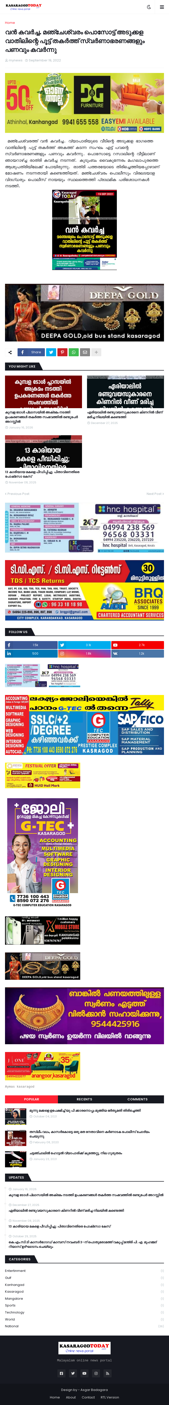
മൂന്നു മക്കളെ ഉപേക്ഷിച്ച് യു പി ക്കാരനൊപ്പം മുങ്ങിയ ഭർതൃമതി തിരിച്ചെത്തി (85, 1110)
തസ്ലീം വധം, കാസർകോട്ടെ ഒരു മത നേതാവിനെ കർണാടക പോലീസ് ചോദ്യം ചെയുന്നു (89, 1134)
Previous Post (18, 493)
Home (10, 22)
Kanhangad (84, 1285)
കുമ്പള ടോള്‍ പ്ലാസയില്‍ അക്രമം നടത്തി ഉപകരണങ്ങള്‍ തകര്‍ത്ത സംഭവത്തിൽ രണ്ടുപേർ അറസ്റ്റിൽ (41, 417)
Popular (31, 1099)
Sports (84, 1305)
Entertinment (84, 1271)
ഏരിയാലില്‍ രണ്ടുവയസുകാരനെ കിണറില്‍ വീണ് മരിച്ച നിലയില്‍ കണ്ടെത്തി (124, 414)
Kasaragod (84, 1291)
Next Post (154, 493)
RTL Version (110, 1397)
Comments (137, 1099)
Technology (84, 1312)
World (84, 1319)
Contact (88, 1397)
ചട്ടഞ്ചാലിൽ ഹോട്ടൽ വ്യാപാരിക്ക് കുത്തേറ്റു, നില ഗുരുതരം (75, 1153)
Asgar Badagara (94, 1389)
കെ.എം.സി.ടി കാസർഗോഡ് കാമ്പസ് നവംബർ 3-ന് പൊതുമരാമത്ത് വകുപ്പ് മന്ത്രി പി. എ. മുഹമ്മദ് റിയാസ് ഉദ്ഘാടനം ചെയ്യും (82, 1244)
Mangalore (84, 1298)
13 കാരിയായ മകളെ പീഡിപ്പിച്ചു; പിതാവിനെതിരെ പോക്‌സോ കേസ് (42, 474)
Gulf (84, 1278)
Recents (84, 1099)
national (84, 1326)
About (71, 1397)
